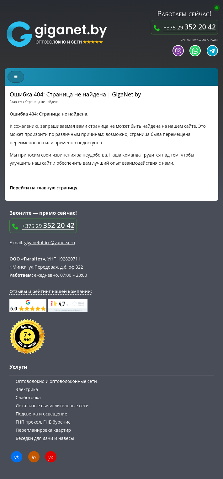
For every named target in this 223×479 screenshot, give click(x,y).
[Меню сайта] (16, 77)
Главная (16, 102)
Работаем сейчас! (186, 13)
